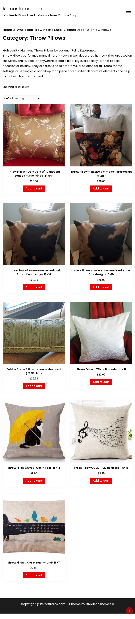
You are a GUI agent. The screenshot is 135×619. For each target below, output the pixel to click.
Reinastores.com (22, 8)
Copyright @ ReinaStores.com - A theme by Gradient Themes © (67, 604)
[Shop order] (21, 98)
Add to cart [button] (34, 188)
